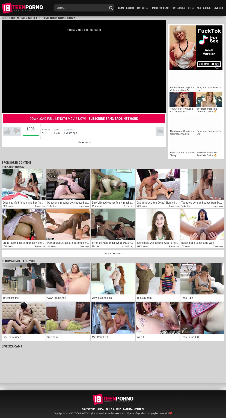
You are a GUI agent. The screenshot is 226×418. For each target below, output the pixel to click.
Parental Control (133, 409)
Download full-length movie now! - (84, 118)
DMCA (100, 409)
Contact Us (88, 409)
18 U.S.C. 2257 (113, 409)
